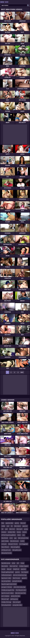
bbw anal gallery (15, 547)
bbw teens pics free (20, 593)
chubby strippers (23, 566)
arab (6, 529)
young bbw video (17, 605)
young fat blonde (16, 581)
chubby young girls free (8, 590)
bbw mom (12, 529)
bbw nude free (13, 566)
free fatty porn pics (21, 590)
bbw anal (23, 523)
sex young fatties (6, 581)
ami (18, 563)
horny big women (6, 605)
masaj (22, 563)
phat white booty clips (19, 587)
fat (11, 526)
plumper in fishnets (7, 587)
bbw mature (17, 526)
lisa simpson (24, 572)
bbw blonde (5, 538)
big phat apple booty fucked (9, 584)
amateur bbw (11, 532)
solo (23, 535)
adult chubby (5, 541)
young (26, 529)
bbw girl (9, 569)
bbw (3, 523)
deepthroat (16, 569)
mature (24, 532)
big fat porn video (6, 578)
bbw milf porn (5, 547)
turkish (22, 541)
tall (2, 529)
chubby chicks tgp (6, 602)
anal (8, 526)
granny (17, 523)
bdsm (19, 535)
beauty (19, 532)
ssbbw (3, 526)
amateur (4, 532)
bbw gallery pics (17, 550)
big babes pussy (6, 563)
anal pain (4, 544)
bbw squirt (19, 529)
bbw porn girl (5, 599)
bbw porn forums (12, 544)
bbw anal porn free (23, 538)
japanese (25, 526)
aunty (13, 563)
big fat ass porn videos (7, 593)
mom (11, 538)
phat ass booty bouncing (19, 575)
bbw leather (5, 566)
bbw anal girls (16, 602)
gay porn (24, 578)
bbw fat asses (16, 578)
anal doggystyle (23, 544)
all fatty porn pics (6, 550)
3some (3, 569)
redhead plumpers (6, 575)
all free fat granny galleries (9, 535)
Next (22, 372)
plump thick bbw (15, 596)
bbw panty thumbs (6, 553)
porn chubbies (5, 596)
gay (15, 538)
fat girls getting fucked (8, 572)
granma (17, 572)
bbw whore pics (14, 541)
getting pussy (14, 599)
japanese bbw (9, 523)
